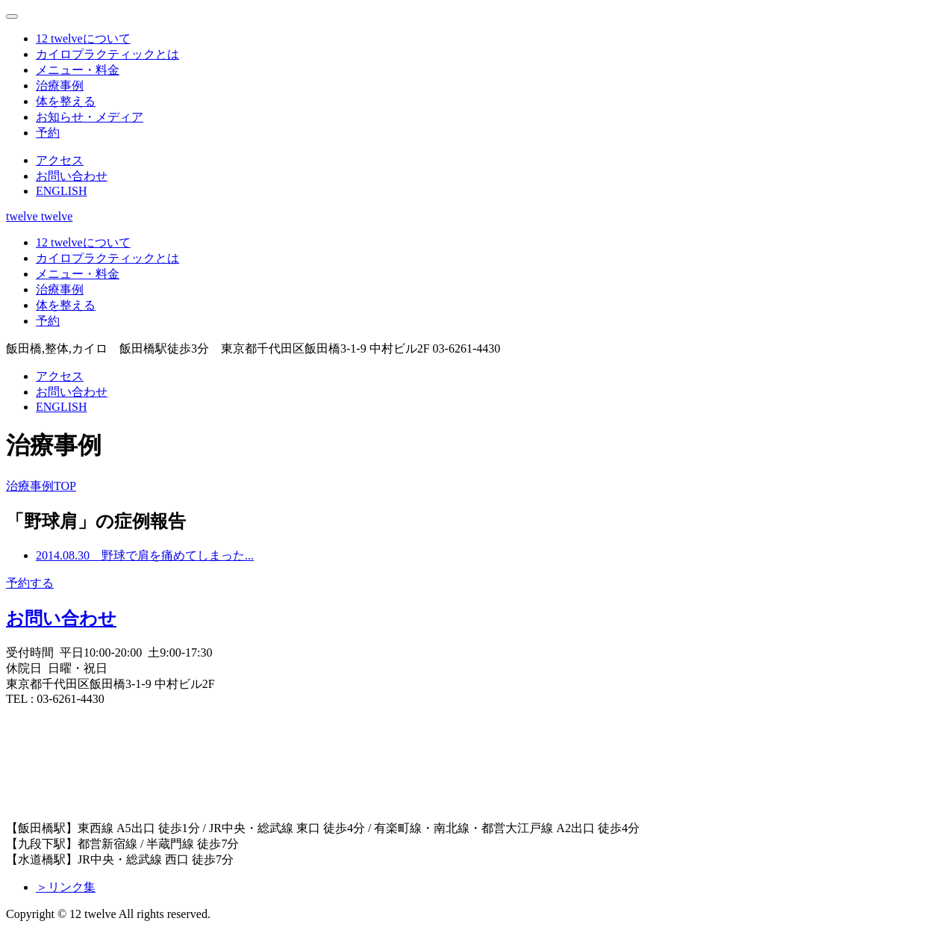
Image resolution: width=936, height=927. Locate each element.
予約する (30, 583)
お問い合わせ (61, 618)
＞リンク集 (66, 887)
